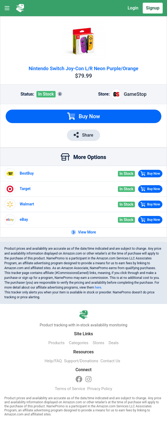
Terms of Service (70, 388)
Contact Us (110, 360)
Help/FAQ (53, 360)
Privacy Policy (99, 388)
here (98, 287)
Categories (78, 342)
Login (133, 8)
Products (56, 342)
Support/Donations (81, 360)
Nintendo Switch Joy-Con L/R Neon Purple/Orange (83, 68)
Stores (98, 342)
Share (83, 135)
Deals (113, 342)
